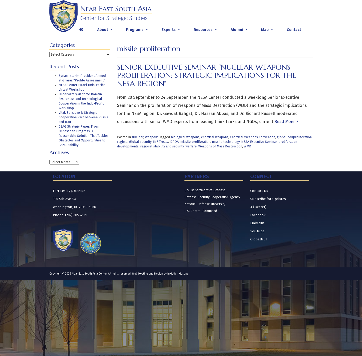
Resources (206, 31)
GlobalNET (258, 239)
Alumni (240, 31)
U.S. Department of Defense (205, 190)
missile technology (226, 142)
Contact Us (259, 191)
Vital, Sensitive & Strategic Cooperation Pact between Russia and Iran (83, 117)
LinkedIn (257, 223)
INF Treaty (160, 142)
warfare (191, 146)
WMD (247, 146)
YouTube (257, 231)
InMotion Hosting (178, 273)
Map (268, 31)
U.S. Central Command (200, 211)
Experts (172, 31)
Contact (294, 29)
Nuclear (137, 137)
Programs (138, 31)
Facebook (257, 215)
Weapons (152, 137)
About (105, 31)
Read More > (285, 121)
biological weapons (185, 137)
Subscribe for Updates (268, 199)
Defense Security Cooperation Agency (212, 197)
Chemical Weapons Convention (252, 137)
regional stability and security (162, 146)
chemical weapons (214, 137)
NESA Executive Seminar (259, 142)
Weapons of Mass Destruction (220, 146)
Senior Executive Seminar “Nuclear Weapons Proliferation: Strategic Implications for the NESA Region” (206, 75)
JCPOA (174, 142)
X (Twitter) (258, 207)
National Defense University (204, 204)
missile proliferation (195, 142)
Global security (140, 142)
